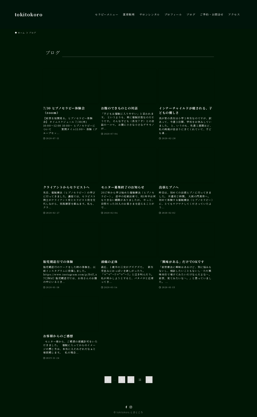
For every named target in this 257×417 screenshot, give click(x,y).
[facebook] (126, 407)
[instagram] (131, 407)
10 (131, 380)
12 (149, 380)
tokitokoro (29, 14)
